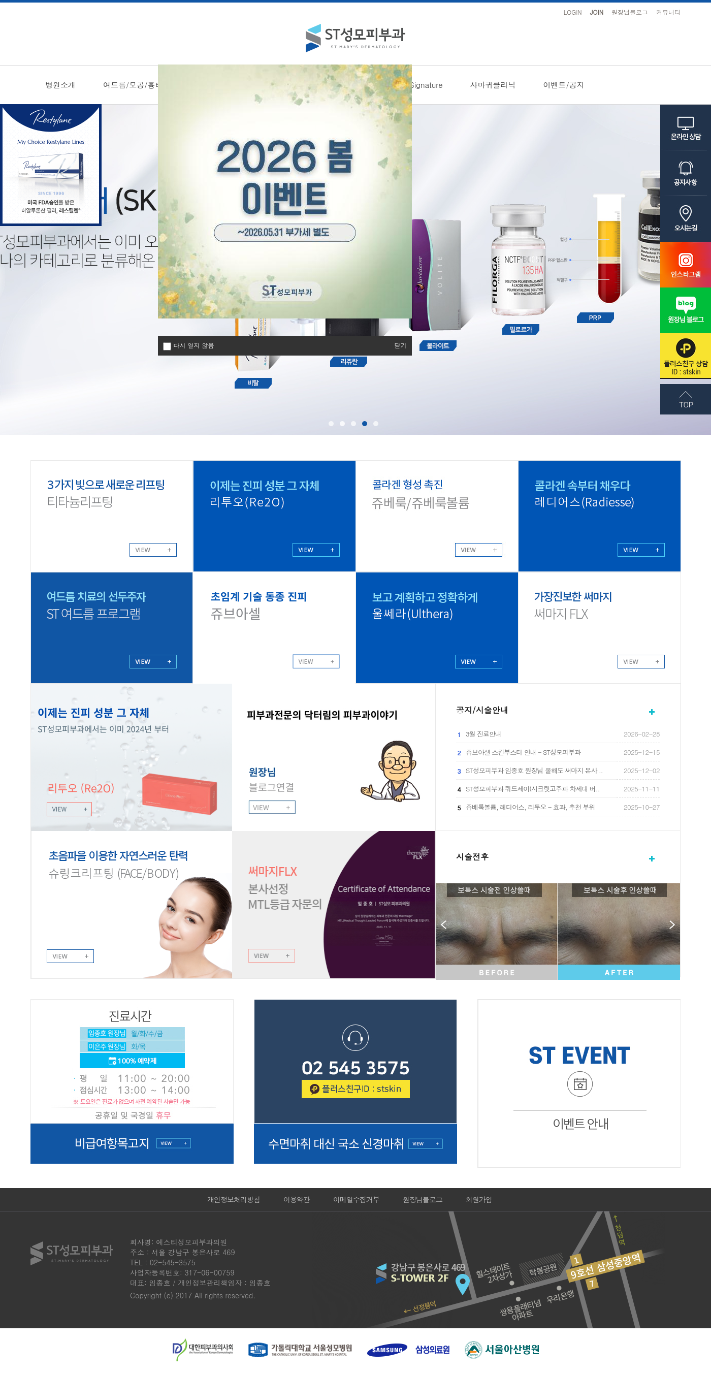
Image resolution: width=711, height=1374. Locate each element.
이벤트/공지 (564, 84)
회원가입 (479, 1199)
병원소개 (60, 84)
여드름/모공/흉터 (133, 84)
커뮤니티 (668, 12)
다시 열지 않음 (194, 345)
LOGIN (573, 12)
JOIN (596, 12)
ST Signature (420, 84)
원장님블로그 (629, 12)
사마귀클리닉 (493, 84)
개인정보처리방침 (233, 1199)
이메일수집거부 (356, 1199)
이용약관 (296, 1199)
